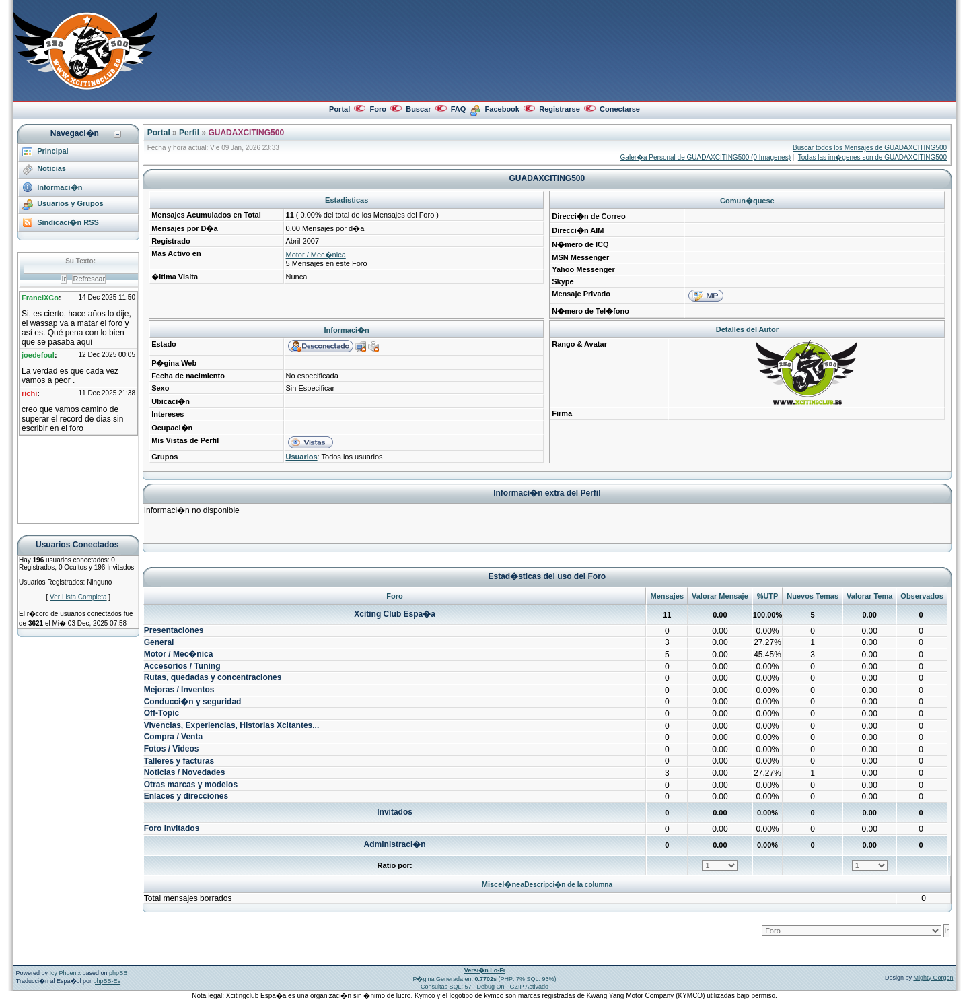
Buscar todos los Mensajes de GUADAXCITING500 (870, 148)
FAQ (458, 109)
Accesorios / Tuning (182, 666)
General (159, 642)
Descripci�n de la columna (568, 884)
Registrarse (559, 109)
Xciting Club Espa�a (394, 614)
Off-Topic (161, 713)
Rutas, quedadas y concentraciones (213, 677)
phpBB (118, 973)
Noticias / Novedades (184, 772)
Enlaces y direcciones (186, 796)
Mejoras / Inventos (179, 689)
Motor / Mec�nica (316, 255)
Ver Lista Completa (78, 597)
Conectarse (620, 109)
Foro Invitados (172, 828)
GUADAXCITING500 (246, 132)
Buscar (418, 109)
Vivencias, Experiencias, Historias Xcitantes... (232, 725)
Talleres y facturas (179, 761)
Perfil (189, 132)
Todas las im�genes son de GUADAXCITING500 (872, 157)
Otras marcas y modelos (191, 784)
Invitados (394, 812)
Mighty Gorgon (933, 977)
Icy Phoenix (65, 973)
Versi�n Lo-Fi (484, 970)
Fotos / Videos (171, 749)
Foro (377, 109)
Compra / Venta (173, 736)
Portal (339, 109)
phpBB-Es (107, 981)
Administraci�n (395, 844)
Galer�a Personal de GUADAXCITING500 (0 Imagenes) (705, 157)
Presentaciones (174, 630)
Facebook (502, 109)
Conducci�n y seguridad (193, 701)
